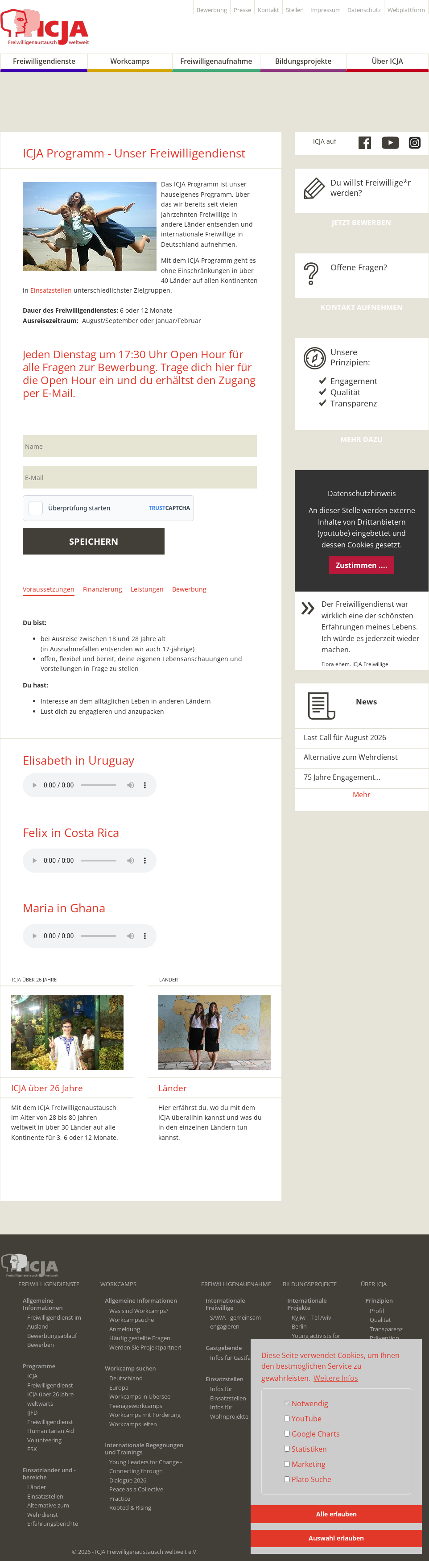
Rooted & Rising (130, 1507)
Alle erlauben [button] (336, 1514)
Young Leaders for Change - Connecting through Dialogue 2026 (145, 1471)
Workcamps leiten (133, 1424)
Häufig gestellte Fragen (139, 1338)
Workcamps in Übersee (139, 1396)
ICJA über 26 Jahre (50, 1394)
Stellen (295, 10)
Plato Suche (307, 1479)
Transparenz (386, 1329)
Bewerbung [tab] (189, 589)
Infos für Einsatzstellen (228, 1393)
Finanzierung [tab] (102, 589)
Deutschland (126, 1378)
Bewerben (40, 1345)
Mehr (362, 794)
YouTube (303, 1419)
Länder (36, 1487)
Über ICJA (387, 61)
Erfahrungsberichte (52, 1524)
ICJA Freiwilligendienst (50, 1380)
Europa (118, 1387)
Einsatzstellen (51, 290)
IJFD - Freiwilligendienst (50, 1416)
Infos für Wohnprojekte (229, 1411)
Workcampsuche (131, 1320)
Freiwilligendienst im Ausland (54, 1321)
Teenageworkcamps (135, 1406)
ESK (32, 1449)
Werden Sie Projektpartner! (145, 1347)
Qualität (380, 1320)
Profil (377, 1311)
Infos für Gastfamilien (238, 1358)
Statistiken (305, 1449)
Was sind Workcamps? (139, 1311)
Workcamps (129, 61)
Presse (242, 10)
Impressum (325, 10)
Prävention (384, 1338)
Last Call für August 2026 (345, 737)
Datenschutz (364, 10)
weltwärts (40, 1404)
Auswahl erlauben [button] (336, 1538)
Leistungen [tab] (147, 589)
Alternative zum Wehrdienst (351, 757)
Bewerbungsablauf (52, 1336)
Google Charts (312, 1434)
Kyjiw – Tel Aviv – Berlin (314, 1321)
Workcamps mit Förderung (145, 1415)
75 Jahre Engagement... (342, 777)
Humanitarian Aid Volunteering (50, 1435)
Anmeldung (124, 1329)
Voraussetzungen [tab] (48, 589)
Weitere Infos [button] (336, 1378)
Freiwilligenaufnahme (216, 61)
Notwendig (306, 1403)
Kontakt (268, 10)
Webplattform (406, 10)
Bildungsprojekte (303, 61)
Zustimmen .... (362, 565)
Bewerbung (212, 10)
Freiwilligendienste (44, 61)
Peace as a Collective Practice (136, 1493)
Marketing (305, 1464)
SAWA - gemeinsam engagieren (235, 1321)
